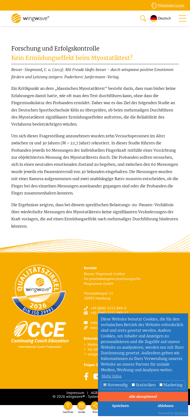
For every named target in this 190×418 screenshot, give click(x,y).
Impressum (75, 392)
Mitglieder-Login (171, 5)
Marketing (171, 385)
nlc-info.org (97, 349)
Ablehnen (166, 406)
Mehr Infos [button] (111, 376)
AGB (94, 392)
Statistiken (144, 385)
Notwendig (115, 385)
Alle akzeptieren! (143, 396)
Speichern (120, 406)
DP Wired (180, 413)
